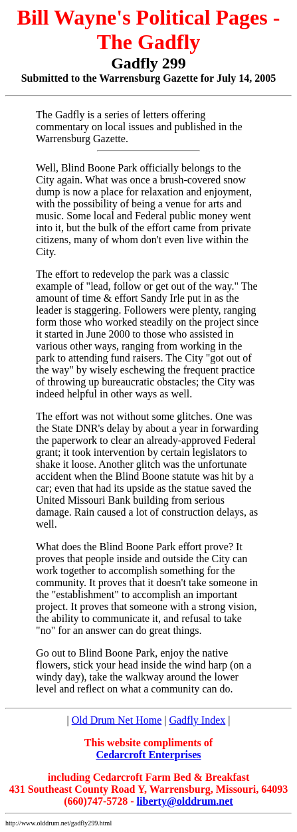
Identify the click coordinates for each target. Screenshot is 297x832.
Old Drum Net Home (117, 720)
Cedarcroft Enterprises (148, 754)
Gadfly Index (197, 720)
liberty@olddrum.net (185, 801)
